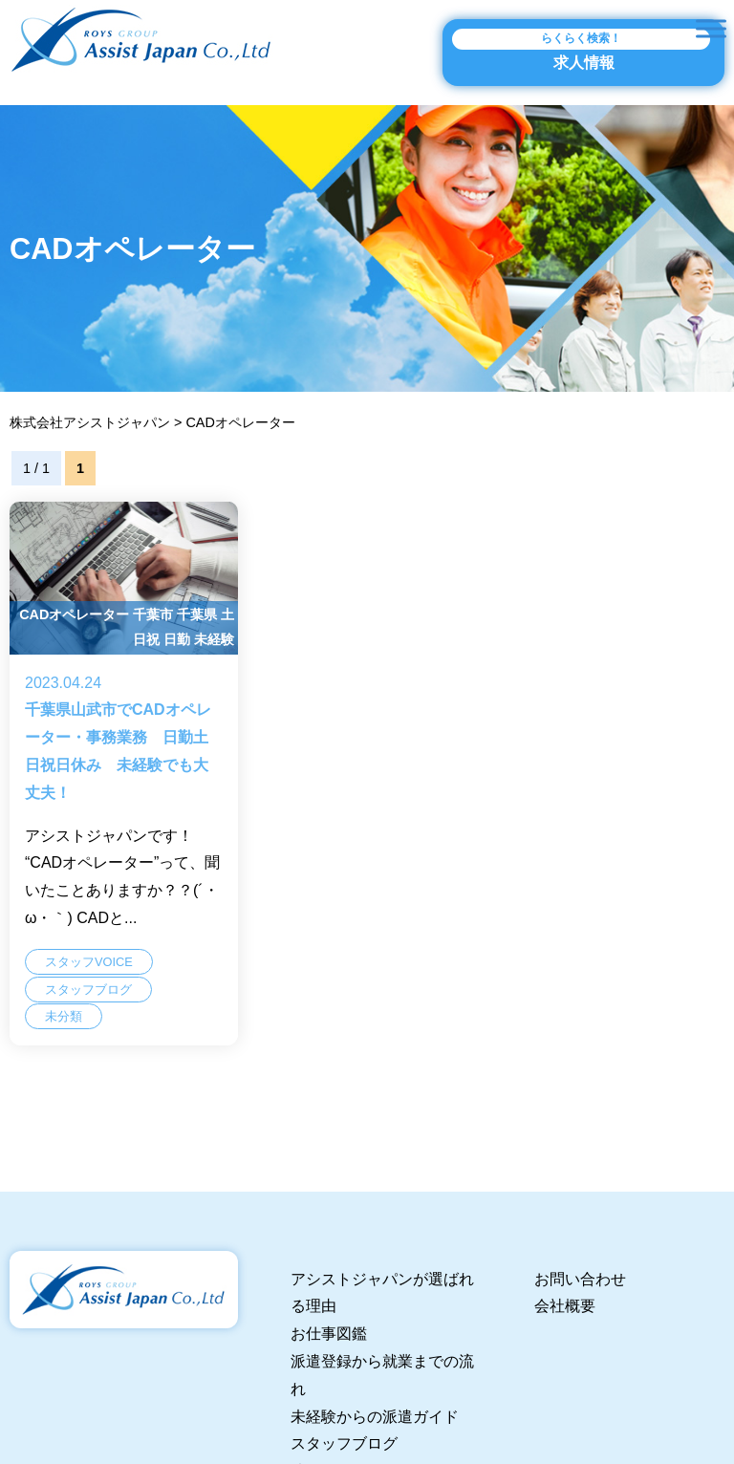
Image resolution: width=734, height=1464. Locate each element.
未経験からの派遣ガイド (375, 1417)
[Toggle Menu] (711, 28)
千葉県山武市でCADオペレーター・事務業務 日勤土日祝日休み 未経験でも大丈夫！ (124, 777)
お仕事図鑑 (329, 1333)
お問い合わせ (580, 1279)
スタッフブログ (344, 1443)
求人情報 (581, 50)
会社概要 (564, 1306)
